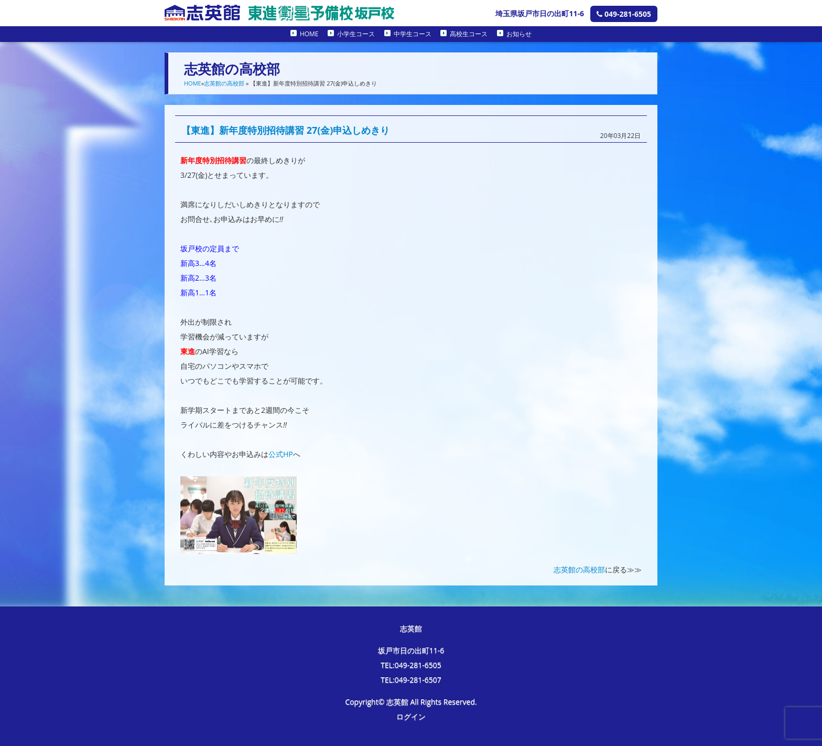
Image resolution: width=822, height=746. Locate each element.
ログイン (411, 716)
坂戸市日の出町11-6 (411, 650)
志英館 (411, 628)
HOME (309, 33)
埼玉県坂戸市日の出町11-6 (539, 13)
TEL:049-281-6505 (411, 665)
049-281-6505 (624, 14)
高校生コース (469, 33)
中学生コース (412, 33)
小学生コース (356, 33)
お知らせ (519, 33)
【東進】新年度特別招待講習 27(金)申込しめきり (285, 130)
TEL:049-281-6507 (411, 680)
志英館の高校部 (224, 83)
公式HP (280, 454)
